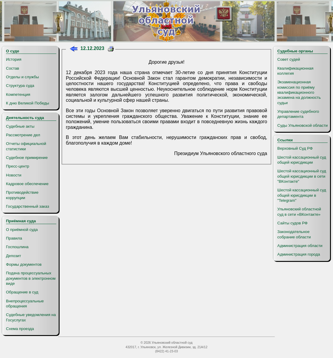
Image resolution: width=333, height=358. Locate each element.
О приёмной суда (22, 229)
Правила (14, 238)
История (13, 59)
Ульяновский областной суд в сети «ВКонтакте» (299, 211)
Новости (13, 175)
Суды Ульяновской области (302, 125)
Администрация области (300, 245)
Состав (12, 68)
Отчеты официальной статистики (26, 146)
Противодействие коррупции (22, 195)
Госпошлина (17, 247)
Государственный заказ (27, 206)
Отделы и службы (22, 77)
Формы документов (23, 264)
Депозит (13, 256)
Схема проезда (20, 328)
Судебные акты (20, 126)
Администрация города (298, 254)
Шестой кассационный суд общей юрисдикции (301, 160)
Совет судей (288, 59)
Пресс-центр (17, 166)
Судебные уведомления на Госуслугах (31, 317)
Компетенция (18, 94)
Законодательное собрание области (294, 234)
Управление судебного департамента (298, 114)
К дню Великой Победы (27, 103)
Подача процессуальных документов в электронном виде (30, 278)
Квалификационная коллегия (295, 71)
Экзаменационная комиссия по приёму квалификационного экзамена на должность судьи (299, 92)
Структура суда (20, 85)
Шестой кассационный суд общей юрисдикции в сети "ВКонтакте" (301, 176)
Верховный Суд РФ (295, 148)
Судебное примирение (27, 157)
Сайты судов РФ (292, 223)
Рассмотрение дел (23, 135)
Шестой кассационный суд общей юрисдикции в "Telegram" (301, 195)
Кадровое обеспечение (27, 184)
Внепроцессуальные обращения (25, 303)
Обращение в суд (22, 292)
